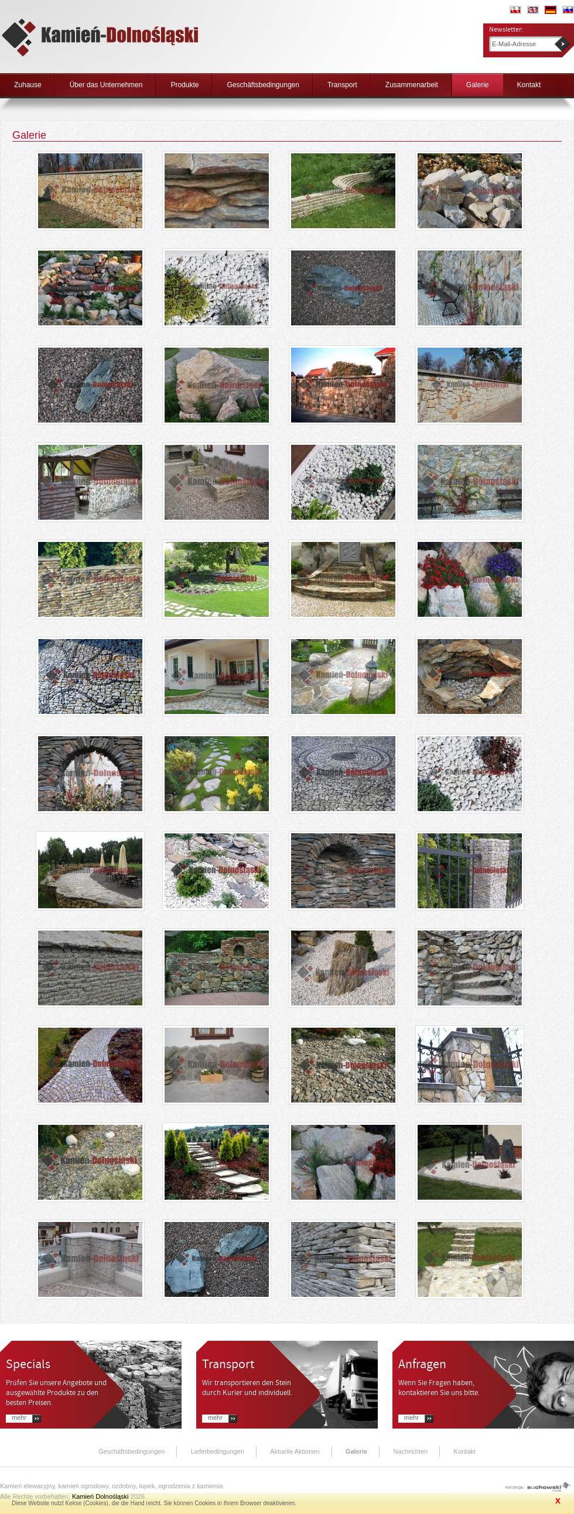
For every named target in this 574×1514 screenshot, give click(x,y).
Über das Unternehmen (106, 85)
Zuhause (28, 85)
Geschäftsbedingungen (263, 85)
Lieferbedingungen (217, 1451)
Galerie (477, 85)
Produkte (184, 85)
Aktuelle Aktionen (294, 1451)
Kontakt (529, 85)
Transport (342, 85)
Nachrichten (411, 1451)
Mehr (19, 1418)
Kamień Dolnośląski (100, 1496)
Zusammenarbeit (411, 85)
